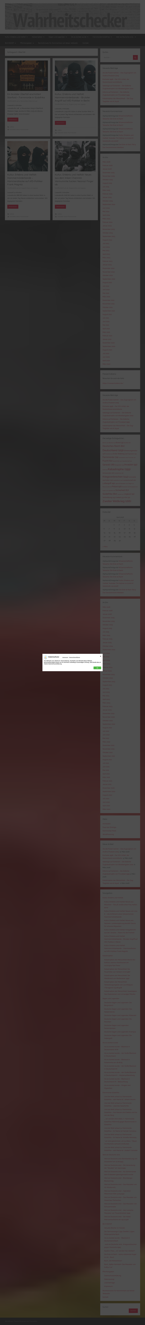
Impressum (65, 657)
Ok (97, 668)
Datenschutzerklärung (74, 657)
